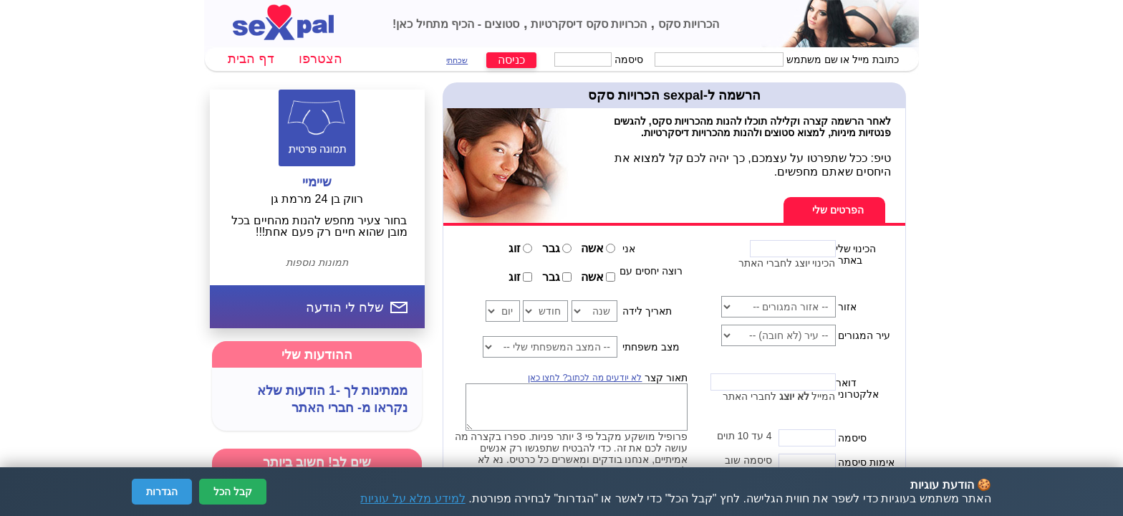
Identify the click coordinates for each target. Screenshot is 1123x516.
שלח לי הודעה (345, 307)
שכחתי (457, 60)
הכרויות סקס (687, 24)
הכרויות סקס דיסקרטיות (587, 24)
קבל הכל (232, 491)
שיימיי (317, 182)
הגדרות (162, 491)
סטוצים (500, 24)
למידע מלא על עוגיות (412, 498)
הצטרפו (320, 59)
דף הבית (251, 59)
